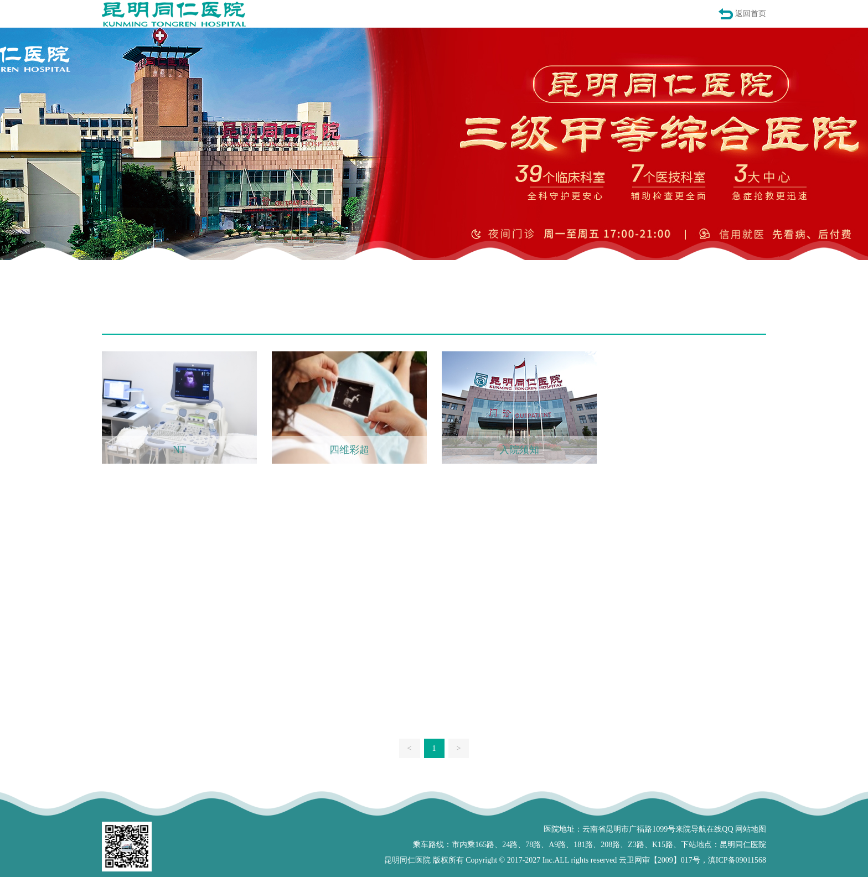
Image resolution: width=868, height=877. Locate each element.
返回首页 (750, 13)
